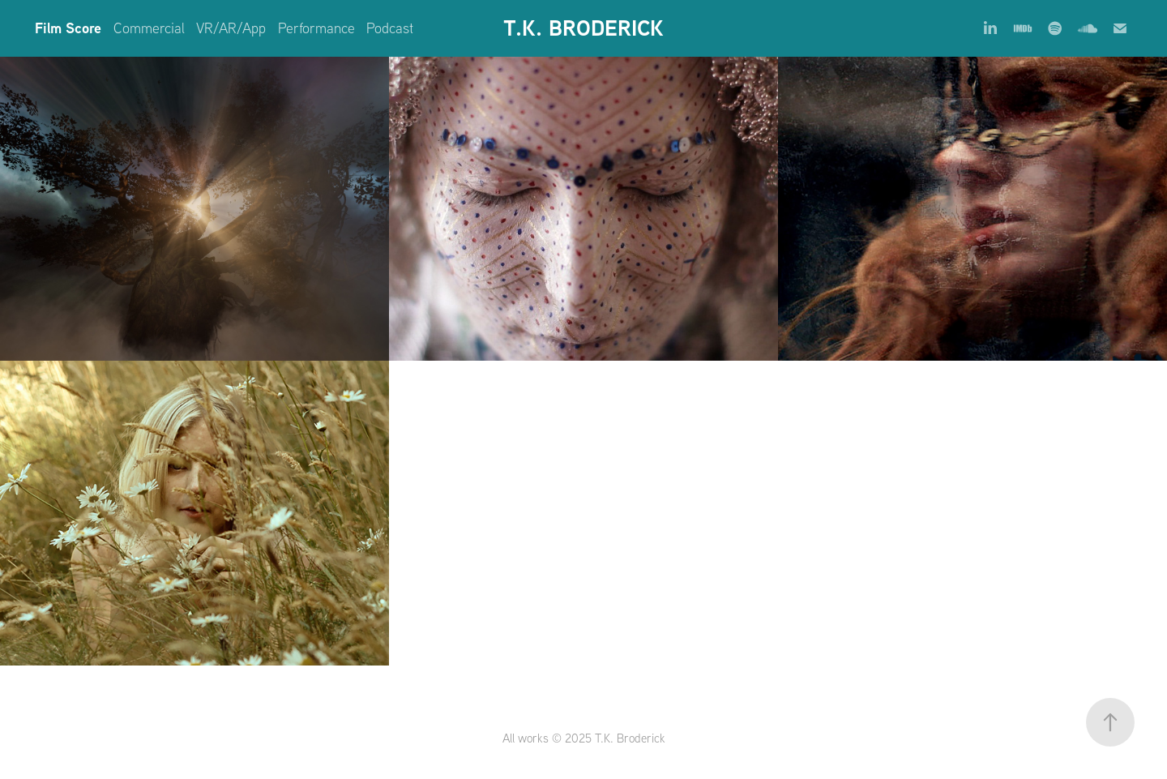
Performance (316, 28)
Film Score (68, 28)
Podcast (389, 28)
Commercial (149, 28)
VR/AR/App (231, 28)
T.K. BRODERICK (583, 28)
